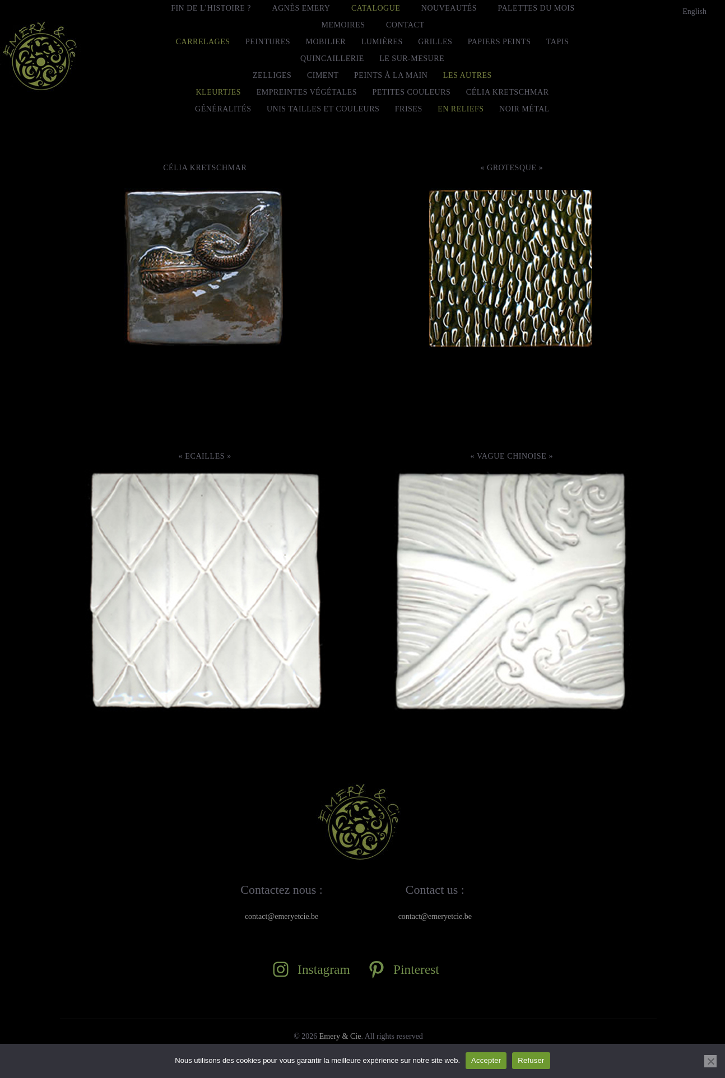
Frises (408, 109)
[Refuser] (710, 1061)
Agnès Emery (301, 8)
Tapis (557, 42)
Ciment (323, 75)
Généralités (223, 109)
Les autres (467, 75)
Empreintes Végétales (307, 92)
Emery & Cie (340, 1036)
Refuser (531, 1060)
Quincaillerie (332, 58)
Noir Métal (524, 109)
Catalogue (375, 8)
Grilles (435, 42)
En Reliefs (461, 109)
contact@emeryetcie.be (281, 916)
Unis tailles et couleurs (323, 109)
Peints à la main (390, 75)
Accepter (486, 1060)
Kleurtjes (218, 92)
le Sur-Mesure (411, 58)
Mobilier (326, 42)
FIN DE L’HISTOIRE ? (211, 8)
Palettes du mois (536, 8)
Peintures (267, 42)
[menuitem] (694, 11)
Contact (405, 25)
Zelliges (272, 75)
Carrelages (203, 42)
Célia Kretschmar (507, 92)
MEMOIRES (343, 25)
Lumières (382, 42)
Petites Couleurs (412, 92)
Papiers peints (499, 42)
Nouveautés (449, 8)
